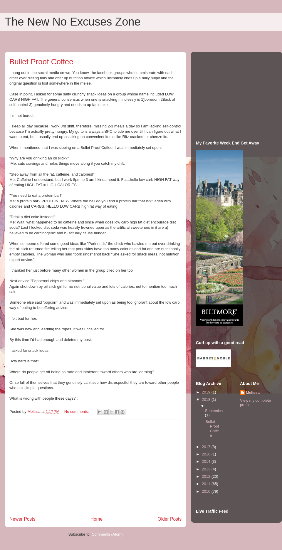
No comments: (77, 411)
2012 (207, 476)
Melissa (253, 392)
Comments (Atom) (107, 534)
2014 (207, 461)
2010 (207, 491)
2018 (207, 399)
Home (96, 519)
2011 (207, 484)
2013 (207, 469)
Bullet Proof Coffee (41, 61)
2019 (207, 392)
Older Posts (170, 519)
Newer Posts (22, 519)
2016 (207, 454)
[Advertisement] (95, 465)
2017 (207, 447)
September (214, 410)
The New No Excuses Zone (73, 22)
